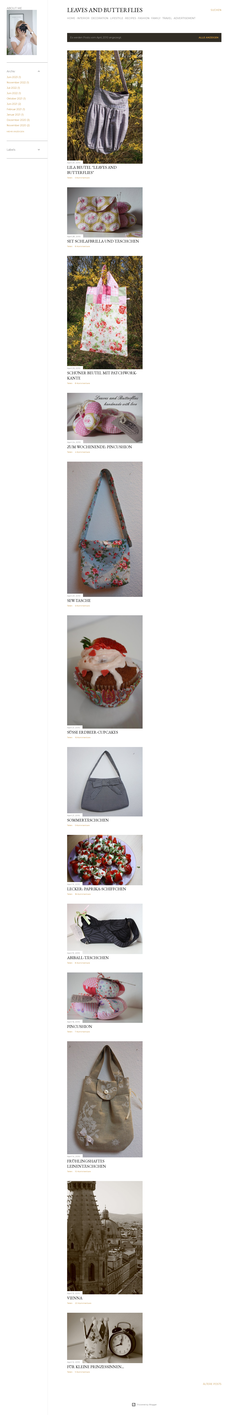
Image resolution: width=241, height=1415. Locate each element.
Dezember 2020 (18, 120)
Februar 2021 (16, 109)
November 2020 (18, 125)
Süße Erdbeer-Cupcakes (92, 732)
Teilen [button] (69, 177)
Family (155, 18)
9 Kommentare (82, 1372)
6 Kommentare (82, 605)
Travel (167, 18)
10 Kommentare (83, 1171)
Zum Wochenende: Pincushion (99, 446)
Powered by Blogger (144, 1405)
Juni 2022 (14, 93)
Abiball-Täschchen (88, 957)
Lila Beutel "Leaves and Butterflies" (92, 170)
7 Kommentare (82, 1031)
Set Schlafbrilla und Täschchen (103, 241)
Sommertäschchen (88, 820)
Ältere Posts (212, 1384)
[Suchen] (216, 10)
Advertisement (184, 18)
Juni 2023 (14, 77)
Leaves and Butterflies (105, 10)
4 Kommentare (82, 452)
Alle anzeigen (208, 37)
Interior (83, 18)
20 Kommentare (83, 1303)
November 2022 (18, 82)
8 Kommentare (82, 246)
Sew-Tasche (79, 600)
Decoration (99, 18)
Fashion (143, 18)
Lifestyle (116, 18)
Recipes (130, 18)
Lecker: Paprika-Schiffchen (96, 888)
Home (71, 18)
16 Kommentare (82, 737)
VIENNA (74, 1298)
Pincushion (79, 1026)
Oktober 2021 (16, 98)
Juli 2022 (13, 87)
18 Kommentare (83, 894)
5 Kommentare (82, 177)
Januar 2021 (15, 114)
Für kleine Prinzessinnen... (95, 1366)
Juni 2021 (14, 103)
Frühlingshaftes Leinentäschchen (86, 1163)
